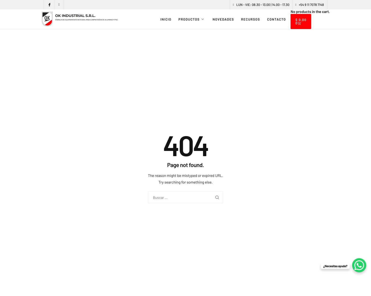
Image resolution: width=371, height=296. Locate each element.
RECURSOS (250, 19)
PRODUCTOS (191, 19)
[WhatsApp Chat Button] (359, 265)
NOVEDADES (223, 19)
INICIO (166, 19)
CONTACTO (276, 19)
